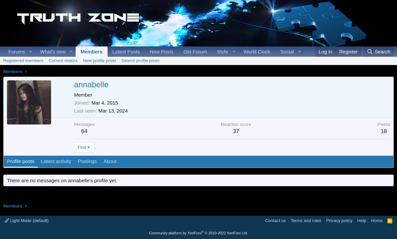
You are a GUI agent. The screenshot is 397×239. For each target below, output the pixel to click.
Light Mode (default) (26, 220)
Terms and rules (306, 220)
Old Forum (195, 51)
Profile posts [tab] (21, 161)
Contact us (275, 220)
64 (84, 131)
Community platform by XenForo (198, 233)
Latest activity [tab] (56, 161)
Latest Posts (126, 51)
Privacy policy (339, 220)
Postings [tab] (87, 161)
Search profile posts (140, 60)
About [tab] (110, 161)
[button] (30, 51)
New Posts (162, 51)
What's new (53, 51)
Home (377, 220)
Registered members (23, 60)
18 (384, 131)
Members (92, 51)
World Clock (257, 51)
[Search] (378, 51)
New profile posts (99, 60)
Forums (16, 51)
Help (361, 220)
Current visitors (63, 60)
